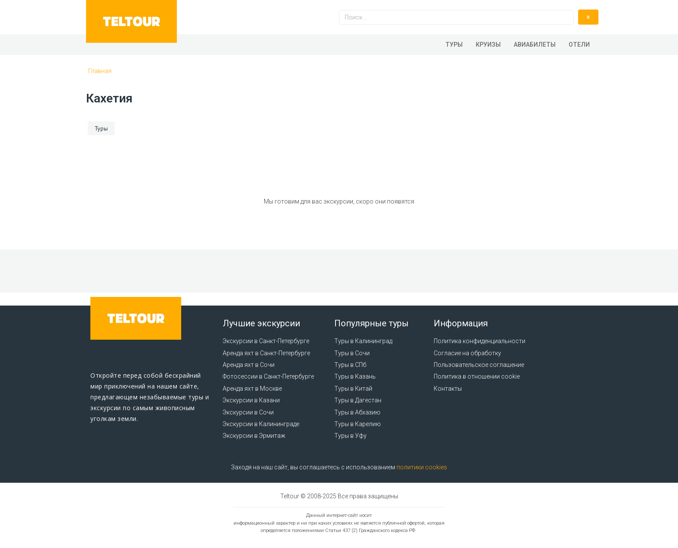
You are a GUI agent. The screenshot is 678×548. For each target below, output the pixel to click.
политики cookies (422, 467)
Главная (100, 70)
